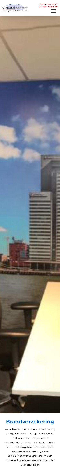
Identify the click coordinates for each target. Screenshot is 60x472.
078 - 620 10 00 (50, 7)
